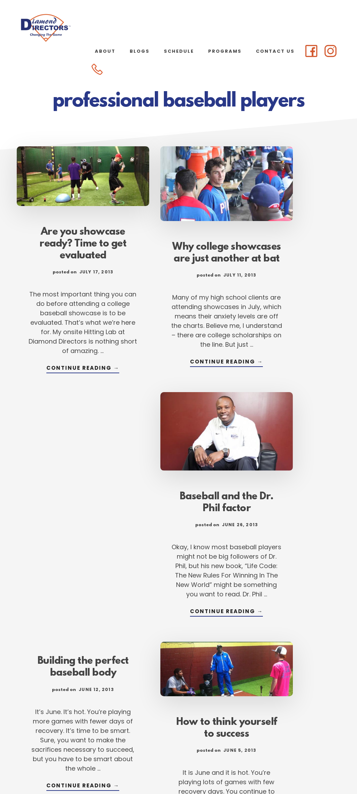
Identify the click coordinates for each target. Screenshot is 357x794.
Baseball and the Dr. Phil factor (290, 237)
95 (161, 712)
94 (139, 712)
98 (229, 712)
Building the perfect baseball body (67, 457)
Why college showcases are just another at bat (178, 246)
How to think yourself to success (178, 505)
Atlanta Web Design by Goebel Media (233, 770)
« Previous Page (72, 712)
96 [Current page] (184, 712)
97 (206, 712)
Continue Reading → (66, 394)
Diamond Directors (69, 28)
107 (257, 712)
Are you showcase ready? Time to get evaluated (66, 235)
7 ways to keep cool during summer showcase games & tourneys (290, 517)
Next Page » (291, 712)
